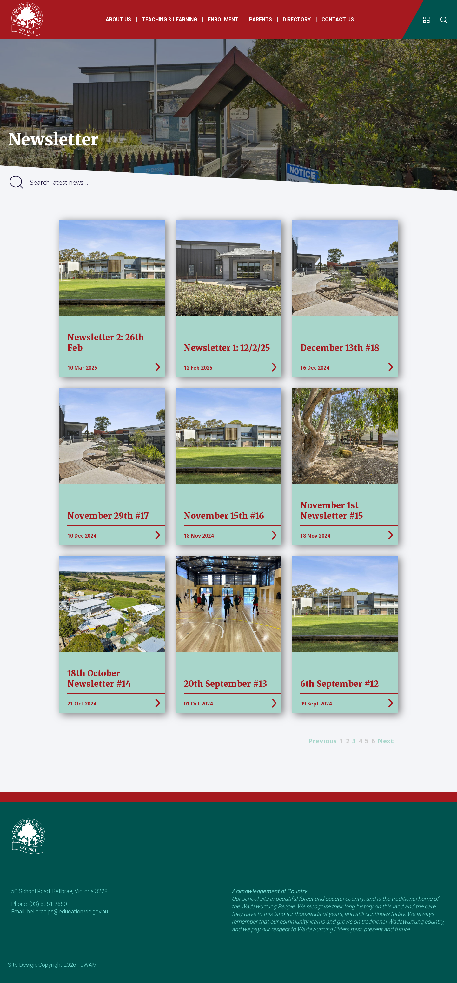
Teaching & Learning (168, 20)
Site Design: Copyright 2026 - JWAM (52, 964)
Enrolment (222, 20)
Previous (322, 741)
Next (386, 741)
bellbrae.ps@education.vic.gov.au (67, 911)
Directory (295, 20)
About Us (117, 20)
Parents (259, 20)
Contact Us (336, 20)
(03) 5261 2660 (48, 903)
